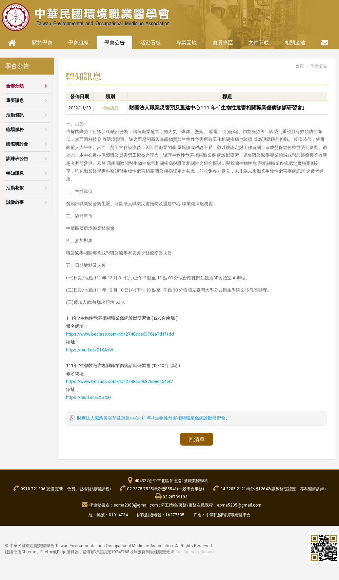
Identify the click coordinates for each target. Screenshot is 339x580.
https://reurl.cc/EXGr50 (88, 397)
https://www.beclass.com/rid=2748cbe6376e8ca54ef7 (119, 381)
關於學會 (42, 43)
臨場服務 (15, 129)
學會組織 (78, 43)
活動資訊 (15, 114)
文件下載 (258, 43)
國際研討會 (17, 144)
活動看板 (150, 43)
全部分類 (15, 85)
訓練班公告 (17, 158)
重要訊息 (15, 100)
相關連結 (295, 43)
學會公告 (114, 43)
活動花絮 (15, 187)
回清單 (196, 439)
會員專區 (223, 43)
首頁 (300, 66)
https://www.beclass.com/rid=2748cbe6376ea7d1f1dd (120, 334)
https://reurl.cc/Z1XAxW (89, 349)
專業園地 (186, 43)
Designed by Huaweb (195, 552)
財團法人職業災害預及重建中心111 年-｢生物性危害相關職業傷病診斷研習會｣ (217, 108)
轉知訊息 (15, 173)
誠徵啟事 (15, 202)
